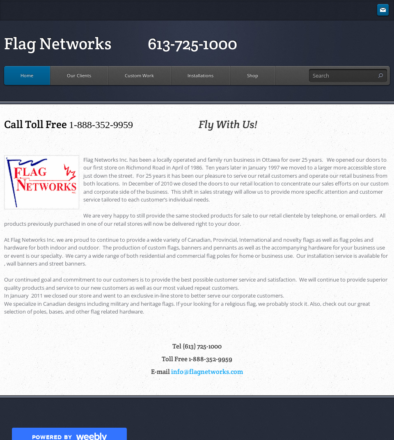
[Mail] (382, 10)
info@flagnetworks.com (207, 371)
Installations (200, 75)
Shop (252, 75)
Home (27, 75)
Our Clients (79, 75)
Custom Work (139, 75)
